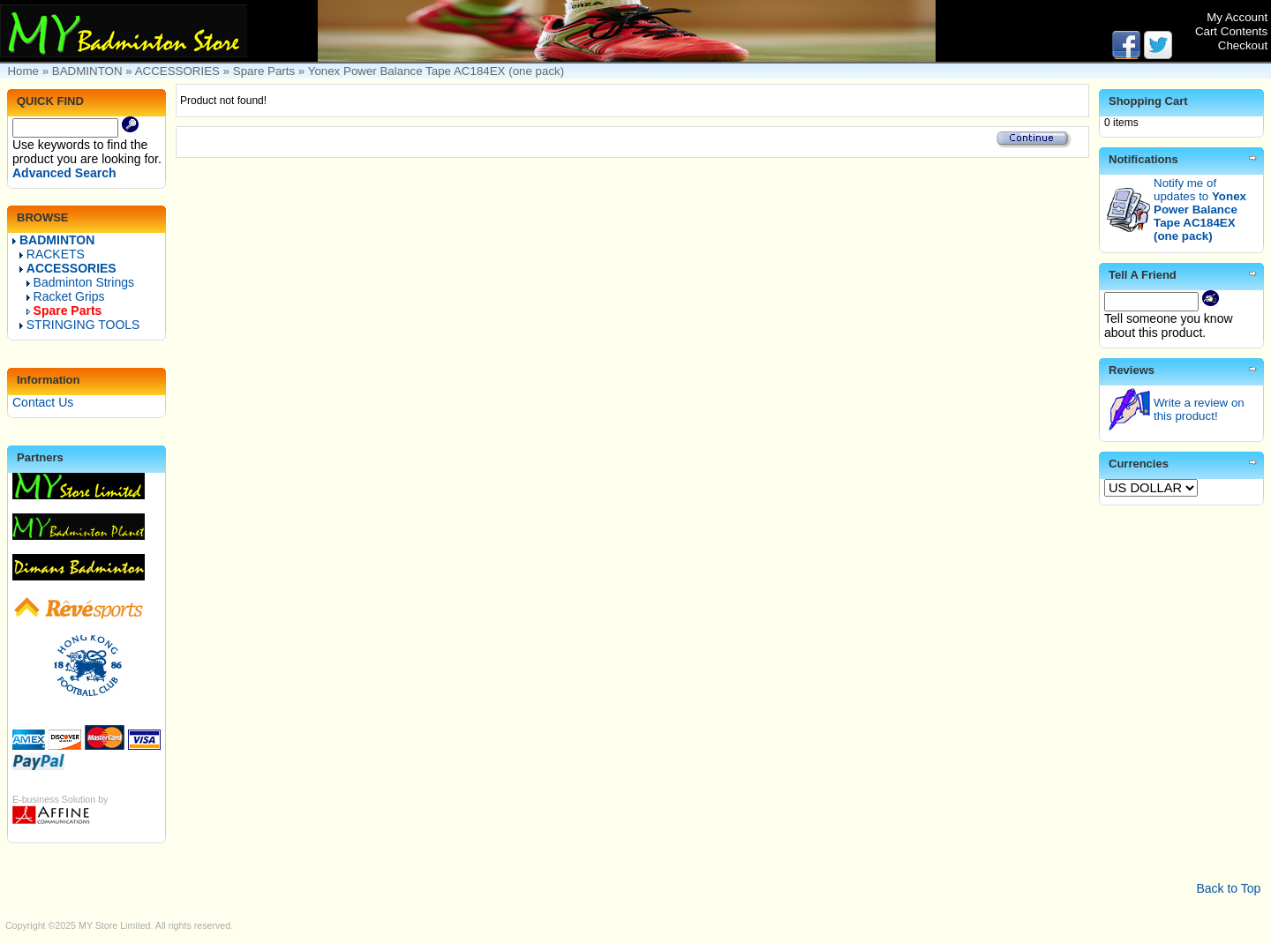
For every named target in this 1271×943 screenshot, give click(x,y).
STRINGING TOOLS (79, 325)
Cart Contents (1231, 31)
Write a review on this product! (1199, 409)
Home (23, 71)
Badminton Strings (80, 282)
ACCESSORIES (177, 71)
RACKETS (52, 254)
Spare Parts (264, 71)
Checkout (1242, 45)
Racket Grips (65, 296)
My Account (1237, 17)
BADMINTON (87, 71)
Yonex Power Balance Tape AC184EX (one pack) (436, 71)
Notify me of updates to (1200, 209)
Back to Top (1228, 888)
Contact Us (42, 402)
